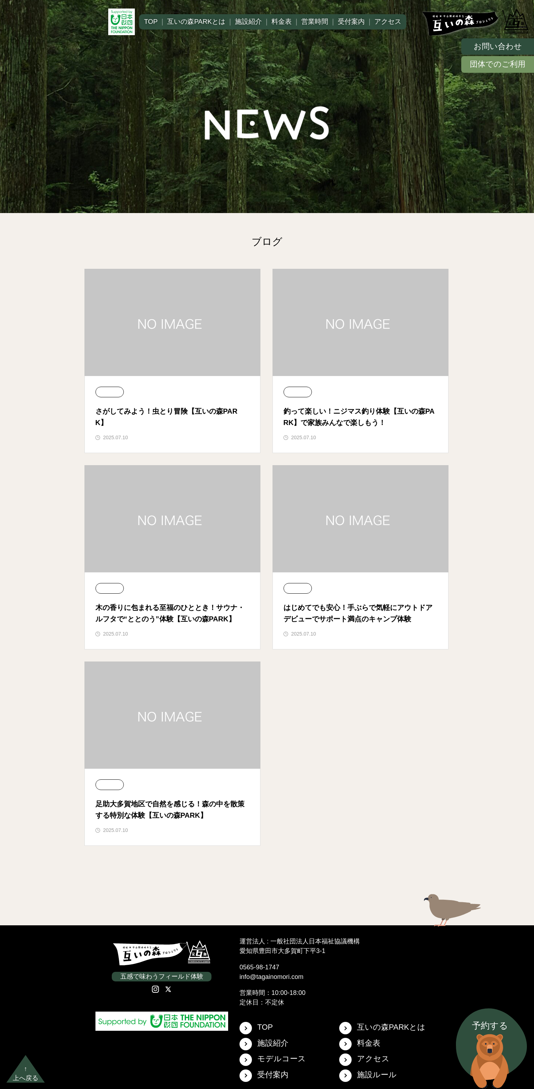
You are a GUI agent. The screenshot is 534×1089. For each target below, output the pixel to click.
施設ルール (368, 1075)
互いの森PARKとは (196, 21)
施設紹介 (248, 21)
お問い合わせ (498, 46)
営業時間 (314, 21)
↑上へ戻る (25, 1073)
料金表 (281, 21)
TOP (151, 21)
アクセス (387, 21)
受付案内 (351, 21)
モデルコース (273, 1059)
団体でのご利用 (497, 64)
